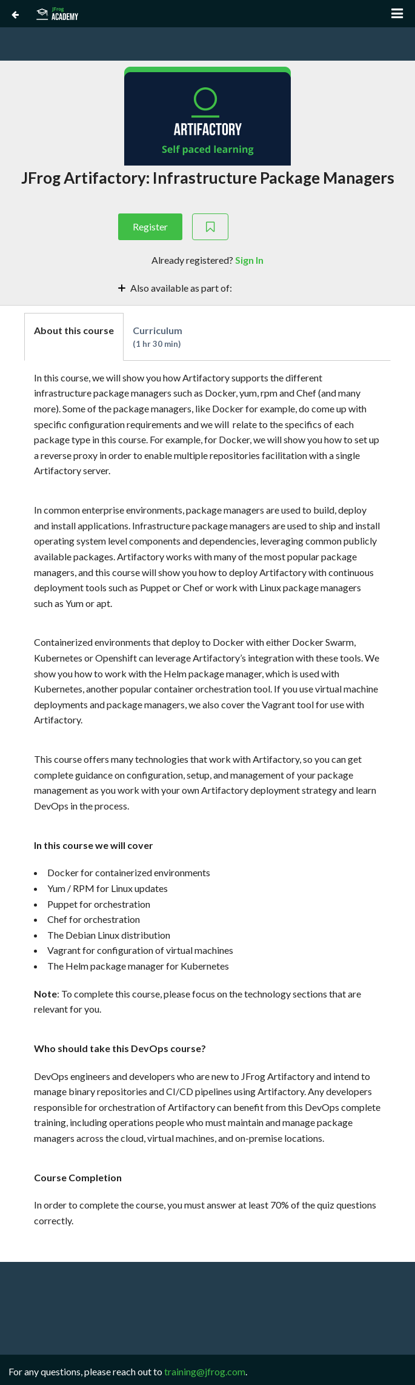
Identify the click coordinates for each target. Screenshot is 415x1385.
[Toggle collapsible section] (207, 287)
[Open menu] (397, 13)
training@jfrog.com (204, 1371)
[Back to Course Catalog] (15, 14)
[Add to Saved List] (210, 226)
